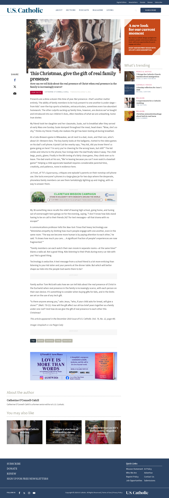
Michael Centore (143, 92)
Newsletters (133, 2)
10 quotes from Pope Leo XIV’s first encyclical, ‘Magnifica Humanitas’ (103, 430)
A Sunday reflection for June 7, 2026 (149, 88)
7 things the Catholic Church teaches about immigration (148, 75)
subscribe (150, 10)
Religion (140, 98)
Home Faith (67, 340)
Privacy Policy (118, 492)
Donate (142, 2)
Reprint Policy (132, 476)
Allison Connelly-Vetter (63, 435)
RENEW (11, 473)
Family (58, 340)
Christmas (49, 340)
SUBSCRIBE (14, 463)
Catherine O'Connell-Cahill (57, 92)
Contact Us (149, 476)
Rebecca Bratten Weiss (146, 79)
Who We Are (131, 472)
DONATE (12, 468)
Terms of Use (107, 492)
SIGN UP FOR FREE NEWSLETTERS (27, 478)
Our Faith (36, 92)
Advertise (148, 472)
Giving (110, 10)
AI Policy (148, 468)
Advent (40, 340)
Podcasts (84, 10)
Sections (70, 10)
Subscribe (158, 2)
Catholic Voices (144, 85)
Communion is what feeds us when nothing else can (64, 430)
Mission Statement (134, 468)
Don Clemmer (141, 118)
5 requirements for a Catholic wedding (24, 430)
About (59, 10)
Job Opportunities (134, 480)
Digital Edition (121, 2)
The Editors (24, 435)
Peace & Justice (144, 72)
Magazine (98, 10)
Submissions (149, 480)
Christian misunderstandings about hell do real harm (148, 115)
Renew (150, 2)
